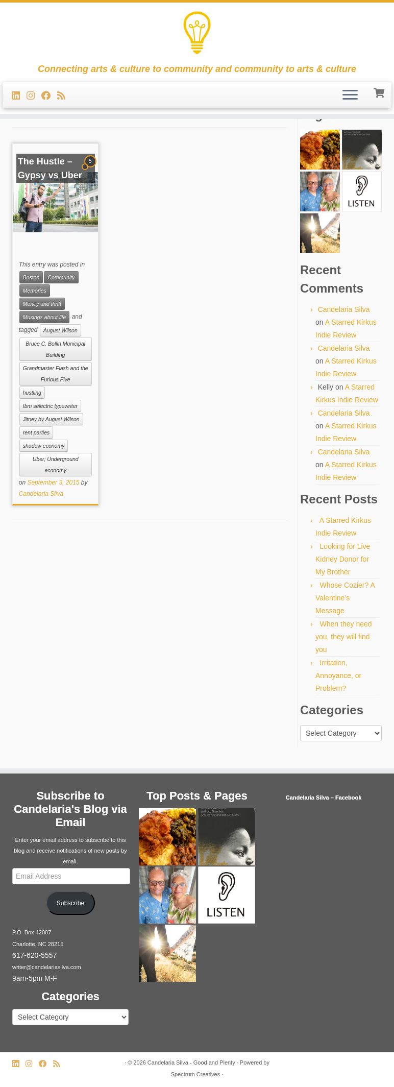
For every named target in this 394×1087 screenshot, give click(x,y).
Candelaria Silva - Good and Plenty (191, 1062)
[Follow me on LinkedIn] (19, 96)
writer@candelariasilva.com (46, 967)
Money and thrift (42, 304)
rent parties (36, 432)
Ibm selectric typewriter (50, 406)
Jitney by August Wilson (51, 419)
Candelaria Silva (41, 493)
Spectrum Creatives (195, 1074)
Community (61, 277)
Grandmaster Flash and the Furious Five (55, 373)
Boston (31, 277)
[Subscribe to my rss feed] (64, 96)
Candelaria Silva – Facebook (324, 797)
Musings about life (44, 317)
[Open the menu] (350, 95)
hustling (32, 393)
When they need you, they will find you (343, 637)
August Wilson (60, 330)
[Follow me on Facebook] (49, 96)
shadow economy (44, 446)
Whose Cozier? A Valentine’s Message (345, 598)
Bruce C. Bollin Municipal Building (55, 349)
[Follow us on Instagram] (34, 96)
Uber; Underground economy (56, 464)
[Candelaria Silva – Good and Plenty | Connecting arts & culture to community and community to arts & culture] (197, 33)
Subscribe (71, 903)
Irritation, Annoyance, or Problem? (338, 675)
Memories (34, 290)
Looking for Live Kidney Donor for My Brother (342, 559)
